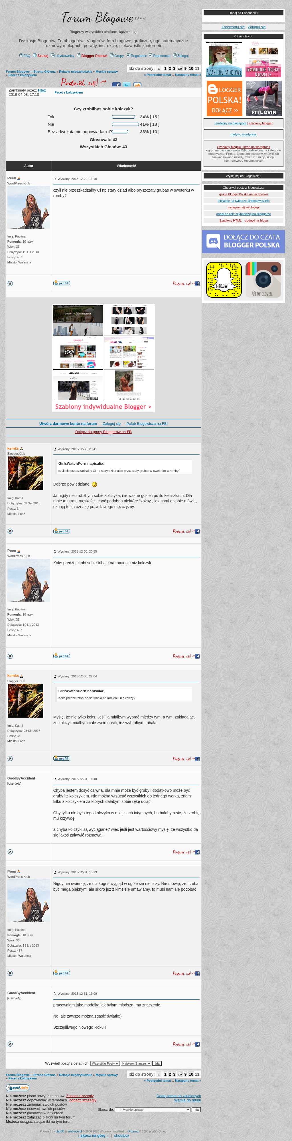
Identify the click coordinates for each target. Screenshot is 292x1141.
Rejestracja (159, 56)
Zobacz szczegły (79, 1096)
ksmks (13, 448)
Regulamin (137, 56)
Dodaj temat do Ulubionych (179, 1096)
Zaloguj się (112, 423)
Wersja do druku (187, 1100)
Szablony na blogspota (230, 123)
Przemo (133, 1131)
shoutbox (121, 1135)
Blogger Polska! (92, 56)
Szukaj (40, 56)
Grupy (117, 56)
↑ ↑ (93, 1135)
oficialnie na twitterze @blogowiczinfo (243, 200)
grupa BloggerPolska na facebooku (243, 194)
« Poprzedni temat (157, 74)
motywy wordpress (244, 134)
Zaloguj (180, 56)
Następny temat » (188, 74)
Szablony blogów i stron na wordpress (243, 147)
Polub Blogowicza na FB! (147, 423)
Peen (11, 178)
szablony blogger (261, 123)
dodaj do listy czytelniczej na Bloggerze (243, 214)
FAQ (25, 56)
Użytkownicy (62, 56)
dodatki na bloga (256, 220)
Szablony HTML (230, 220)
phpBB (60, 1131)
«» (180, 68)
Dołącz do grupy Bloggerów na (103, 432)
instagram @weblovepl (243, 207)
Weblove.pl (75, 1131)
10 (191, 68)
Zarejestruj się (233, 27)
